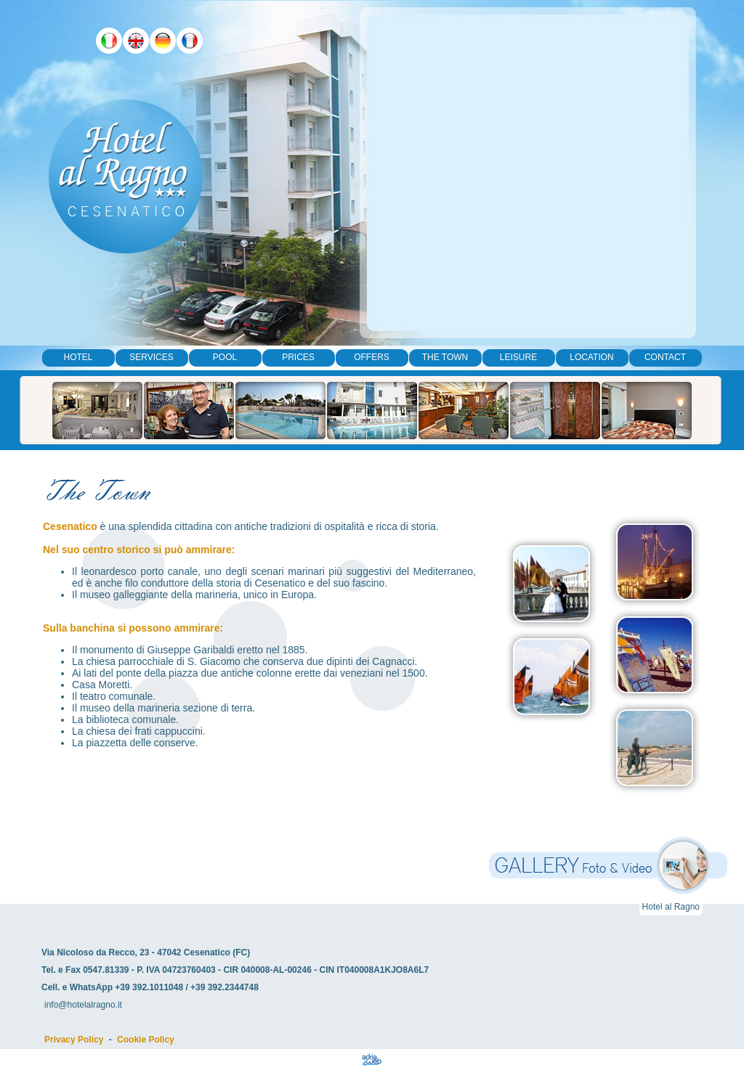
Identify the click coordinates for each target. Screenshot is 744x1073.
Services (151, 357)
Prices (298, 357)
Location (591, 357)
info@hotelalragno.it (83, 1005)
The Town (445, 357)
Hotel (77, 357)
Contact (665, 357)
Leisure (518, 357)
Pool (225, 357)
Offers (371, 357)
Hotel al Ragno (671, 907)
